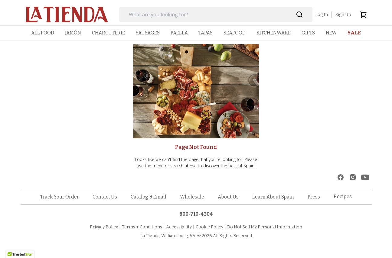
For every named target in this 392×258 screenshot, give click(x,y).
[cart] (363, 14)
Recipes (343, 196)
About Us (228, 197)
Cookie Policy (209, 227)
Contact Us (105, 197)
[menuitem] (42, 33)
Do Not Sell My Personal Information (264, 227)
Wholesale (192, 197)
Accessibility (179, 227)
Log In (321, 14)
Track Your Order (59, 197)
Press (314, 197)
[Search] (299, 14)
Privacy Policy (104, 227)
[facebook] (340, 177)
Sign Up (343, 14)
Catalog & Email (148, 197)
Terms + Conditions (142, 227)
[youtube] (365, 177)
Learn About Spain (273, 197)
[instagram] (352, 177)
